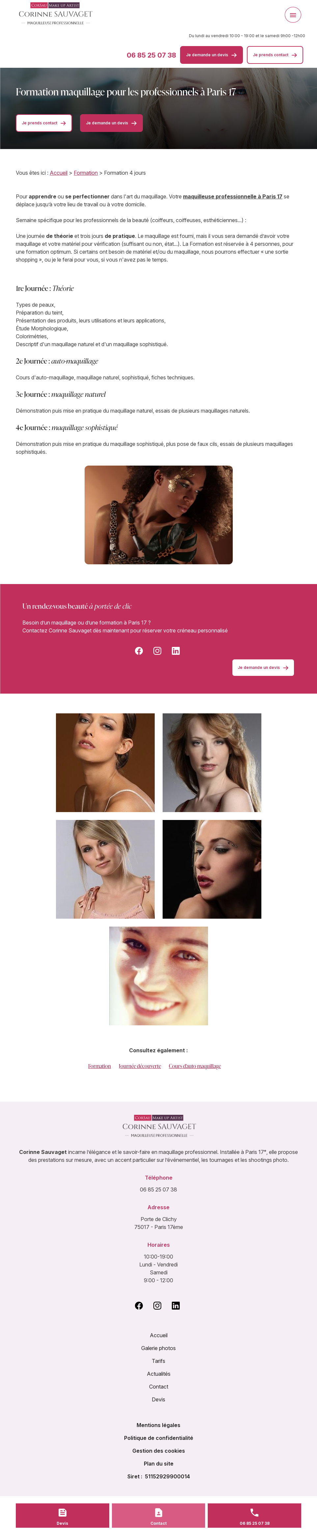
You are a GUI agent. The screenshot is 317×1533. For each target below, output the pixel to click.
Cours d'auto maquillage (195, 1065)
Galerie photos (158, 1348)
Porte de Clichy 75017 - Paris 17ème (158, 1223)
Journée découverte (140, 1065)
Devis (158, 1399)
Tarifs (158, 1361)
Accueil (58, 172)
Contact (158, 1386)
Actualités (159, 1373)
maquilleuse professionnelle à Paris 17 (232, 196)
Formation (86, 172)
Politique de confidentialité (158, 1438)
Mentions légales (158, 1425)
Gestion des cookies (158, 1450)
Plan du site (158, 1463)
